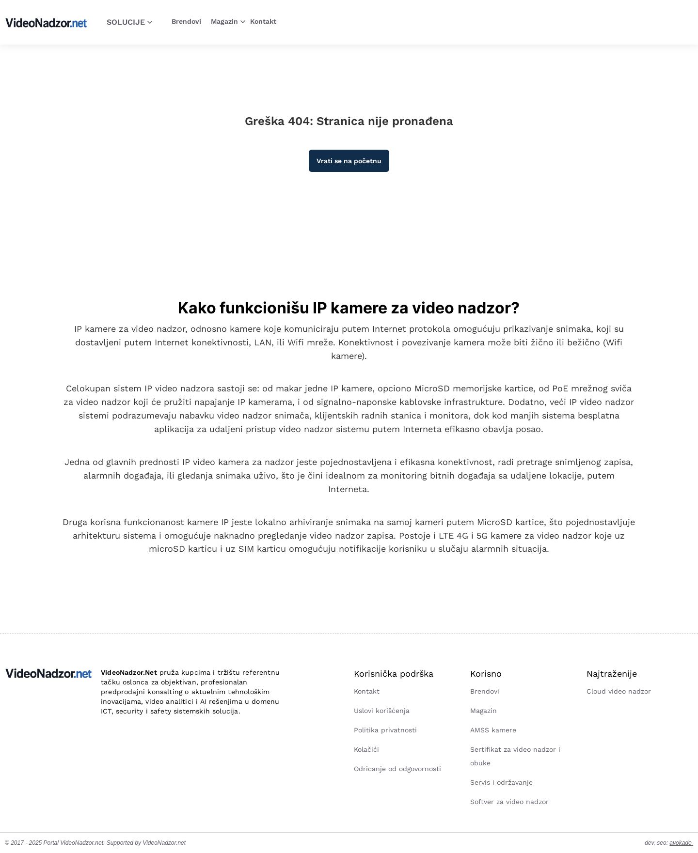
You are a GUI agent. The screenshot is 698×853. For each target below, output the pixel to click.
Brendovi (186, 21)
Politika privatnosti (385, 730)
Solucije (129, 22)
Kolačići (366, 749)
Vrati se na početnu (349, 161)
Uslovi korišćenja (382, 710)
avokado (681, 842)
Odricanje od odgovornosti (397, 769)
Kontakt (263, 21)
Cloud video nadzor (619, 691)
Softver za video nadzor (509, 802)
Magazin (228, 21)
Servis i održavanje (501, 782)
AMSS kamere (493, 730)
